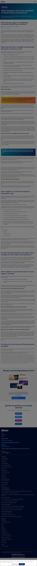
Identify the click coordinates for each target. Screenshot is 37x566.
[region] (18, 563)
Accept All (21, 564)
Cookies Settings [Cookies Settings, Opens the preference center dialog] (14, 564)
